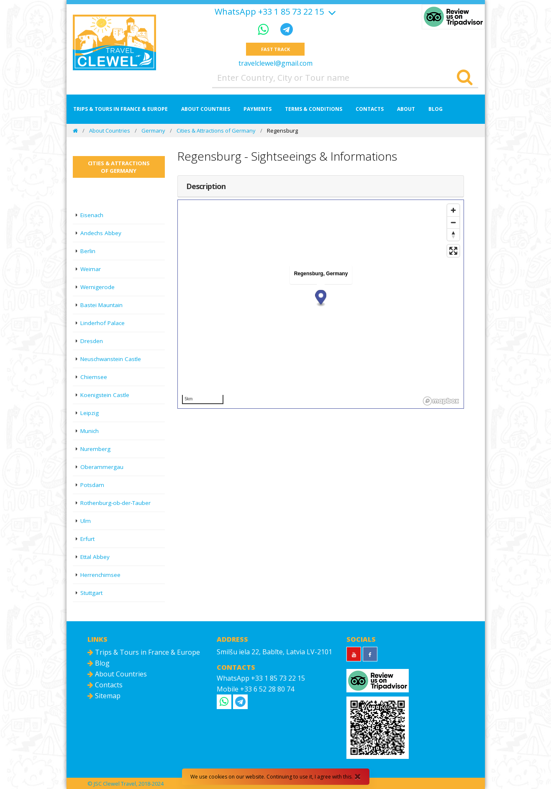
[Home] (75, 130)
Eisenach (91, 215)
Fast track (275, 49)
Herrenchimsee (100, 575)
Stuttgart (91, 593)
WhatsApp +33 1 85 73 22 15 (269, 11)
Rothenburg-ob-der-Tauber (115, 503)
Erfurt (87, 539)
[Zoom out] (453, 222)
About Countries (205, 109)
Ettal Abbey (95, 557)
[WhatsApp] (265, 29)
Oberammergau (101, 467)
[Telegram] (286, 29)
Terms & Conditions (313, 109)
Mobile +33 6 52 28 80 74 (255, 689)
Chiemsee (93, 377)
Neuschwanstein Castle (110, 359)
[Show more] (331, 11)
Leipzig (89, 413)
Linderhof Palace (102, 323)
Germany (153, 130)
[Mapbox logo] (441, 401)
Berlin (87, 251)
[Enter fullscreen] (453, 251)
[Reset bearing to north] (453, 234)
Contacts (370, 109)
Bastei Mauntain (101, 305)
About (406, 109)
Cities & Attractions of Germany (216, 130)
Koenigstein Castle (104, 395)
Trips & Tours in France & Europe (120, 109)
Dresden (91, 341)
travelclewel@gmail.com (275, 63)
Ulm (85, 521)
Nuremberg (95, 449)
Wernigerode (97, 287)
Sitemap (103, 695)
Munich (89, 431)
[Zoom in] (453, 210)
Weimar (90, 269)
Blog (435, 109)
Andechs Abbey (100, 233)
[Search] (465, 78)
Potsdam (92, 485)
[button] (320, 298)
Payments (257, 109)
